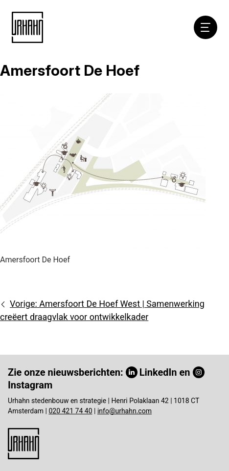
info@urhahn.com (124, 411)
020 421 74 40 (70, 411)
